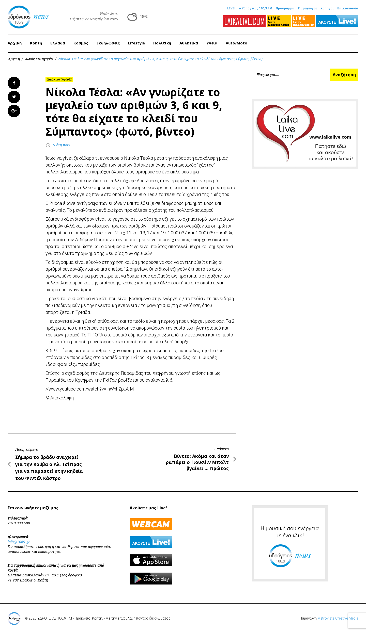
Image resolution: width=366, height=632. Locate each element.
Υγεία (211, 42)
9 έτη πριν (61, 144)
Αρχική (15, 42)
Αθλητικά (188, 42)
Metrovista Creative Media (337, 618)
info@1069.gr (19, 541)
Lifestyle (136, 42)
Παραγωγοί (307, 8)
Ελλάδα (57, 42)
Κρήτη (36, 42)
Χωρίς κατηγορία (39, 58)
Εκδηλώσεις (108, 42)
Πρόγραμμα (285, 8)
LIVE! (231, 8)
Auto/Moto (236, 42)
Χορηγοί (327, 8)
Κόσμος (80, 42)
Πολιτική (162, 42)
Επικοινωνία (347, 8)
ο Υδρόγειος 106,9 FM (255, 8)
